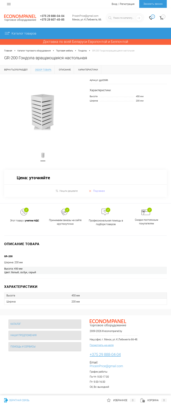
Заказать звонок (153, 3)
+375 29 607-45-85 (52, 19)
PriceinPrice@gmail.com (85, 15)
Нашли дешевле (66, 191)
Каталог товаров (20, 33)
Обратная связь (16, 400)
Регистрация (127, 4)
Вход (114, 4)
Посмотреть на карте (102, 345)
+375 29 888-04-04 (52, 16)
